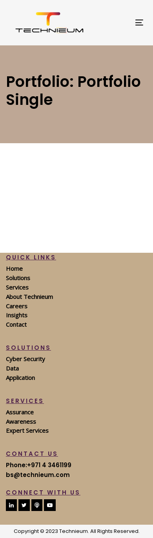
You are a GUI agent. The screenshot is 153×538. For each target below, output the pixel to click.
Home (14, 268)
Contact (16, 324)
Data (12, 368)
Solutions (18, 278)
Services (17, 287)
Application (20, 377)
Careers (16, 306)
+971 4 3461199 (49, 465)
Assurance (20, 412)
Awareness (21, 421)
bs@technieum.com (38, 475)
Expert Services (27, 430)
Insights (16, 315)
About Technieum (29, 296)
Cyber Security (25, 359)
